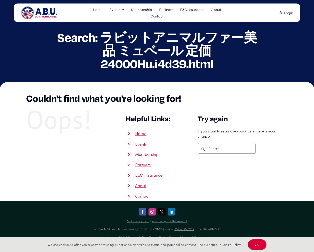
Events (141, 144)
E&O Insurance (148, 175)
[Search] (203, 149)
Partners (143, 164)
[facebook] (142, 212)
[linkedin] (171, 212)
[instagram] (152, 212)
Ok (257, 244)
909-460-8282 (184, 229)
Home (140, 133)
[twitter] (162, 212)
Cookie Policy (231, 244)
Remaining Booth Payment (169, 221)
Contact (142, 196)
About (140, 185)
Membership (147, 154)
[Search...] (227, 148)
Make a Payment (138, 221)
